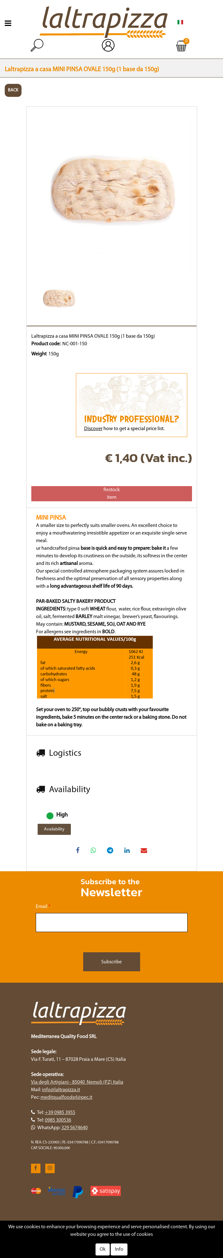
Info (119, 1249)
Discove (92, 428)
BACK (13, 90)
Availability (54, 829)
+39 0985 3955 (60, 1112)
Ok (103, 1249)
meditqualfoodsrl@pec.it (66, 1097)
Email (43, 906)
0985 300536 (58, 1120)
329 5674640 (74, 1127)
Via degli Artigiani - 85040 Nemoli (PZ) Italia (77, 1082)
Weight (38, 354)
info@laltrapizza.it (61, 1089)
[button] (37, 45)
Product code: (45, 344)
